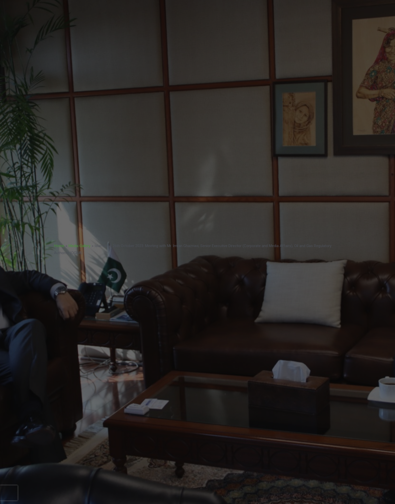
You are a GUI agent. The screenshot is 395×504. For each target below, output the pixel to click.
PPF (237, 7)
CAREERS (280, 19)
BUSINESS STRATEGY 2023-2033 (139, 7)
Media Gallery (79, 246)
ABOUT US (328, 19)
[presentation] (9, 492)
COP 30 (293, 7)
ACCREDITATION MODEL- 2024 (199, 7)
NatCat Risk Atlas (222, 19)
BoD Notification (323, 7)
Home (59, 246)
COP (303, 19)
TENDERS (254, 19)
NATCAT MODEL (263, 7)
